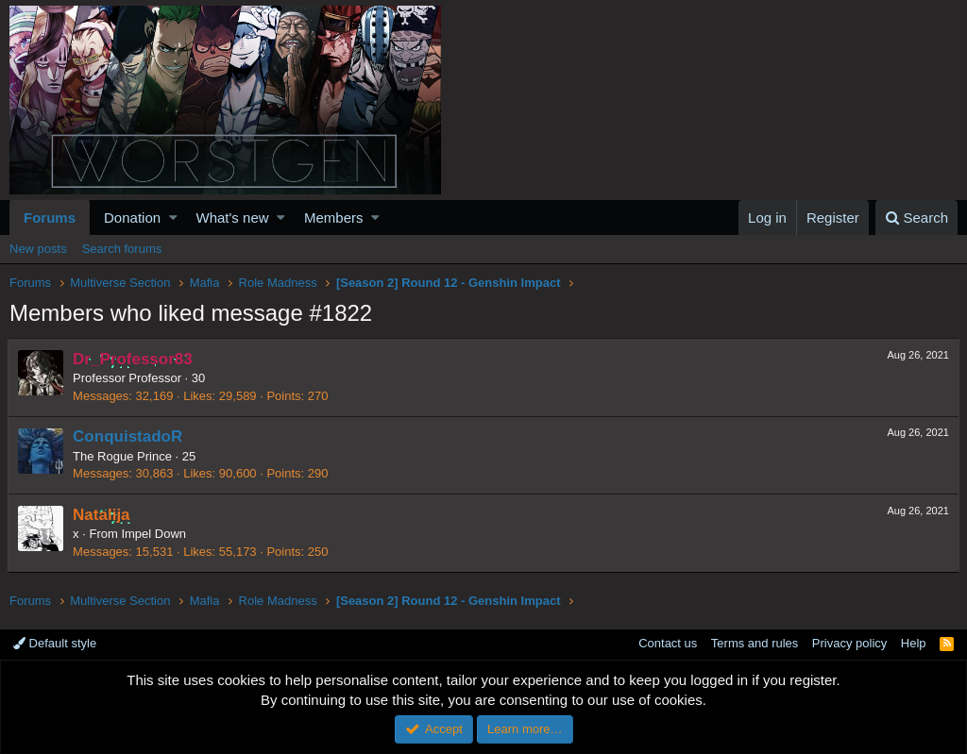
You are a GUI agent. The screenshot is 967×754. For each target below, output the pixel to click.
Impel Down (155, 534)
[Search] (916, 217)
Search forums (122, 249)
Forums (50, 217)
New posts (38, 249)
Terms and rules (754, 643)
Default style (54, 643)
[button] (173, 217)
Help (913, 643)
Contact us (667, 643)
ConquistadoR (129, 436)
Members (334, 217)
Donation (132, 217)
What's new (232, 217)
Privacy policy (849, 643)
